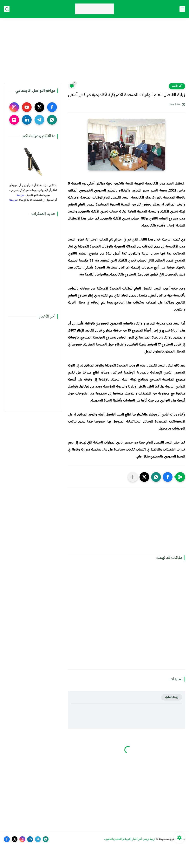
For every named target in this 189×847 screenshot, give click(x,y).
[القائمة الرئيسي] (182, 9)
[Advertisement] (94, 53)
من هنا (20, 195)
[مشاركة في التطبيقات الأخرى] (133, 477)
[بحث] (7, 9)
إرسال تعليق (171, 697)
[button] (168, 477)
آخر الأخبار (177, 86)
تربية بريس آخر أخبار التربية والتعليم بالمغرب (129, 839)
